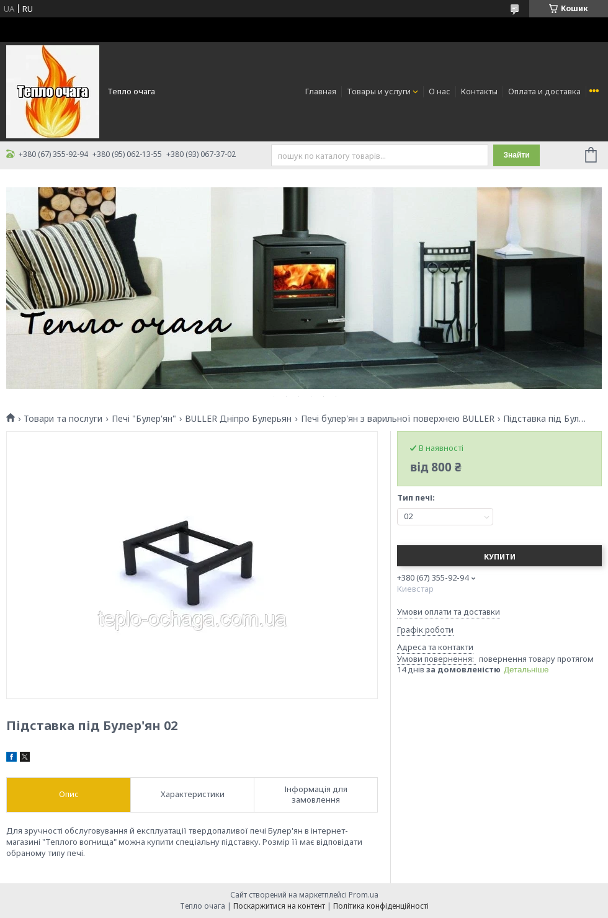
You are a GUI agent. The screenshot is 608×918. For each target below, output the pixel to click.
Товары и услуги (379, 91)
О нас (439, 91)
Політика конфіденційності (381, 906)
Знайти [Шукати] (516, 155)
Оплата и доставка (544, 91)
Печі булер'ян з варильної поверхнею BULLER (397, 418)
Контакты (479, 91)
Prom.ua (363, 894)
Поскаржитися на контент (279, 906)
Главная (320, 91)
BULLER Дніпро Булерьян (238, 418)
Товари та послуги (63, 418)
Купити (500, 556)
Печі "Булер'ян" (144, 418)
